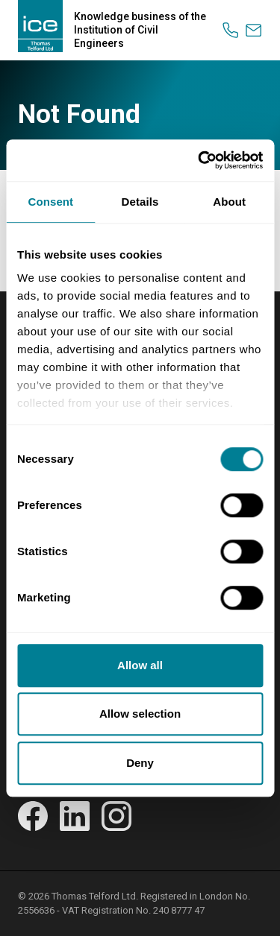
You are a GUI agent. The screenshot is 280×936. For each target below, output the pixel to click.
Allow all (140, 665)
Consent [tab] (50, 201)
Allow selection (140, 713)
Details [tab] (140, 201)
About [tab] (229, 201)
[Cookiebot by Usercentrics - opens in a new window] (199, 160)
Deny (140, 762)
